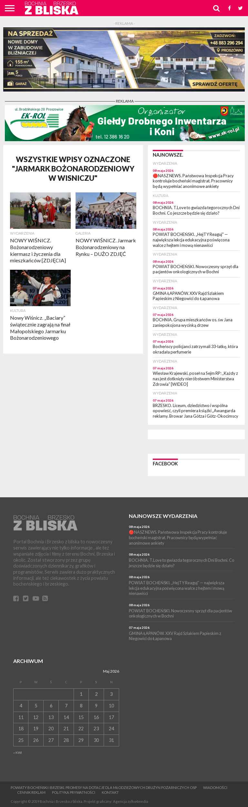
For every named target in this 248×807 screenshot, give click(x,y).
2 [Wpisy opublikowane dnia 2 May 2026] (96, 694)
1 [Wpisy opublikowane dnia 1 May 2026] (81, 694)
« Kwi (17, 752)
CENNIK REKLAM (31, 792)
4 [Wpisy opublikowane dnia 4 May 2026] (21, 705)
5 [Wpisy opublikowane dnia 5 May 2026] (36, 705)
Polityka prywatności (73, 792)
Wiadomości (215, 787)
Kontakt (110, 792)
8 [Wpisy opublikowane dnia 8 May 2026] (81, 705)
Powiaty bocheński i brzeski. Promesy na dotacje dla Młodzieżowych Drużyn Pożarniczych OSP (104, 787)
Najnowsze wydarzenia (163, 516)
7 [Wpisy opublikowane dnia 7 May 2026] (66, 705)
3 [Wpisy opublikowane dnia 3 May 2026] (111, 694)
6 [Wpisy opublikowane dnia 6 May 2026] (51, 705)
